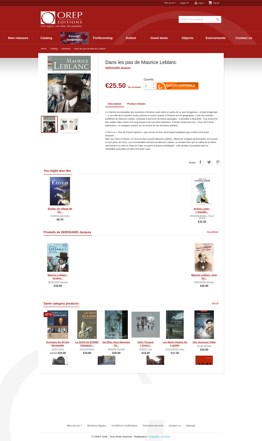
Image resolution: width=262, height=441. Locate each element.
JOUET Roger (57, 349)
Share (200, 162)
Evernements (216, 38)
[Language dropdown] (185, 3)
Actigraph (154, 436)
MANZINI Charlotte (116, 349)
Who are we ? (170, 3)
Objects (187, 38)
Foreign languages (75, 37)
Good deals (159, 38)
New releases (18, 38)
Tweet (209, 162)
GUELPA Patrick (87, 349)
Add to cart (162, 86)
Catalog (46, 38)
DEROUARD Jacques (117, 67)
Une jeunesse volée (204, 342)
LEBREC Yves (145, 349)
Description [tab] (115, 103)
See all (215, 303)
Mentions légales (96, 425)
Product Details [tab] (136, 103)
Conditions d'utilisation (124, 425)
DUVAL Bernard (204, 346)
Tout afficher (212, 232)
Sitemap (190, 425)
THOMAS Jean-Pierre (60, 216)
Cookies (165, 436)
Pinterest (217, 162)
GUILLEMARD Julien (174, 349)
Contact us (244, 38)
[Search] (200, 19)
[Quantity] (148, 86)
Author (131, 38)
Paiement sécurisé (153, 425)
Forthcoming (102, 38)
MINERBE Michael (198, 216)
